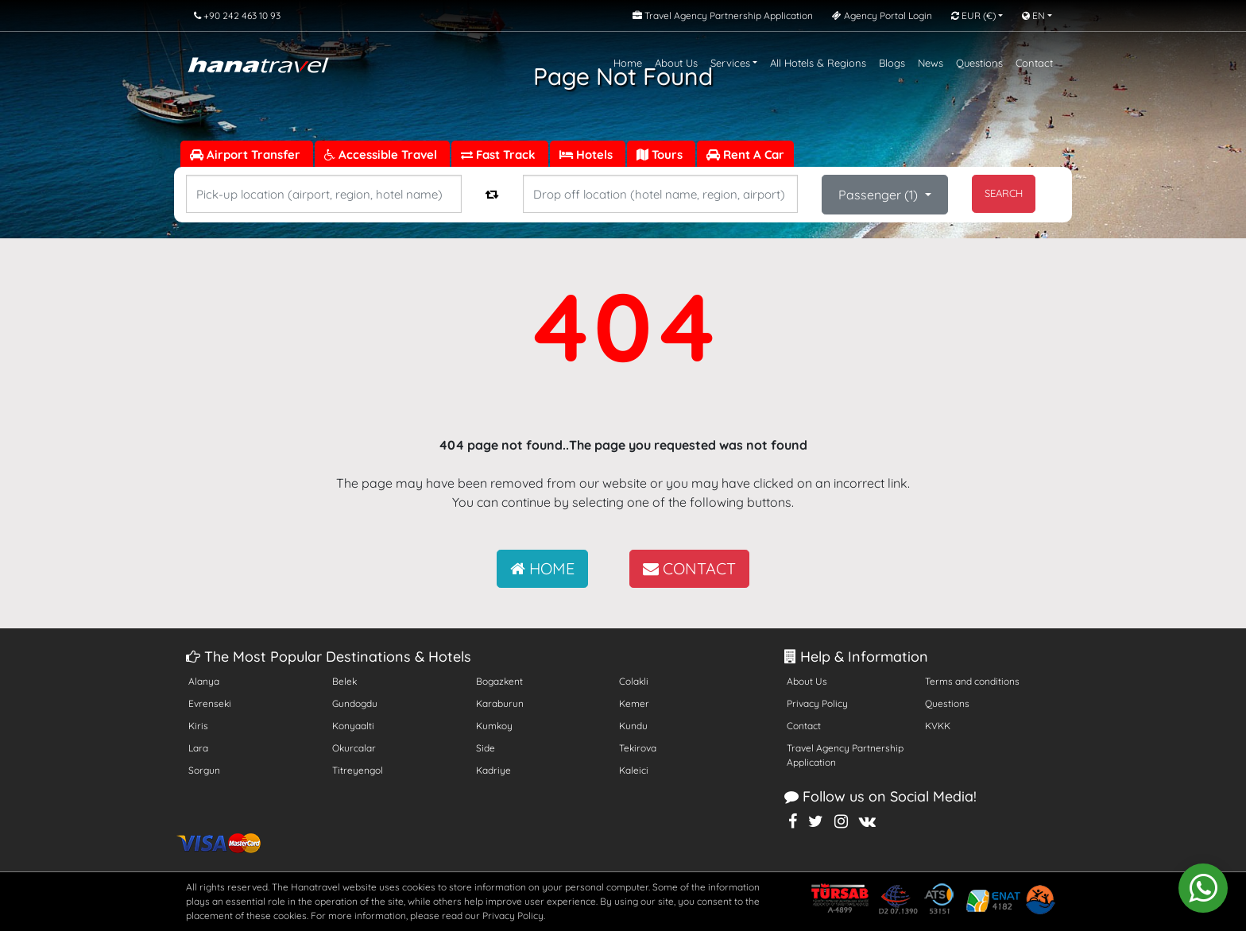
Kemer (634, 703)
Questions (979, 62)
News (930, 62)
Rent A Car (745, 154)
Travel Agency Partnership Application (845, 755)
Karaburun (500, 703)
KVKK (937, 726)
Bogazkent (499, 681)
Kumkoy (494, 726)
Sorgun (204, 770)
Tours (661, 154)
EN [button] (1033, 15)
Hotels (587, 154)
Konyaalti (353, 726)
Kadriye (493, 770)
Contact (1034, 62)
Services (730, 62)
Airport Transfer (247, 154)
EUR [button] (973, 15)
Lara (198, 748)
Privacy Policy (817, 703)
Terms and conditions (972, 681)
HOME (542, 568)
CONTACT (689, 568)
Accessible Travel (382, 154)
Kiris (198, 726)
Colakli (633, 681)
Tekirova (637, 748)
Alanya (203, 681)
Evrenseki (209, 703)
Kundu (633, 726)
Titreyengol (357, 770)
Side (485, 748)
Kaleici (633, 770)
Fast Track (500, 154)
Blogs (892, 62)
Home (627, 62)
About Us (676, 62)
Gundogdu (354, 703)
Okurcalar (354, 748)
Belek (344, 681)
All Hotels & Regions (818, 62)
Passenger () (879, 195)
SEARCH (1004, 193)
